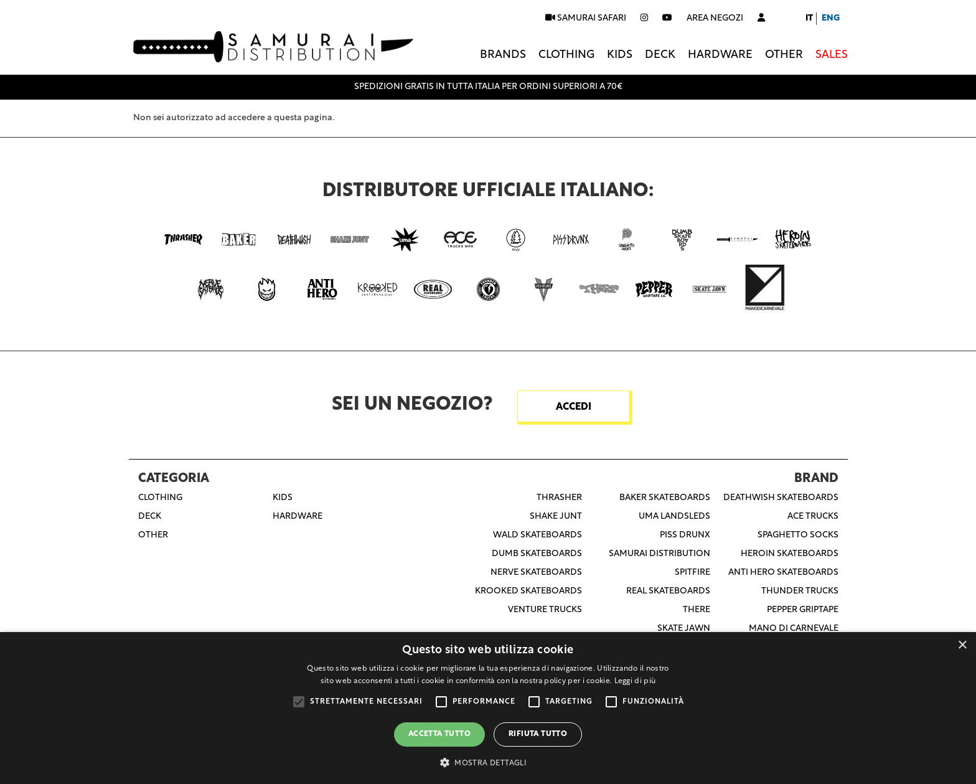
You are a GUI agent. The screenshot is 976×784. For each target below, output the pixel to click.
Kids (619, 55)
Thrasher (559, 498)
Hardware (720, 55)
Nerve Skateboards (536, 572)
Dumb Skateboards (537, 554)
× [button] (962, 645)
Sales (831, 55)
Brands (503, 55)
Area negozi (715, 18)
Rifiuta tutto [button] (538, 734)
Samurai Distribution (659, 554)
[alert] (488, 708)
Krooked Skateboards (528, 591)
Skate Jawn (683, 628)
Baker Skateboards (664, 498)
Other (784, 55)
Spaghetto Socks (798, 535)
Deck (660, 55)
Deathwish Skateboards (780, 498)
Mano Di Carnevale (793, 628)
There (696, 610)
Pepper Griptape (802, 610)
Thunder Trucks (799, 591)
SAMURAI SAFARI (585, 18)
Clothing (566, 55)
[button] (488, 762)
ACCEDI (573, 407)
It (809, 18)
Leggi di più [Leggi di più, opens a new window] (635, 681)
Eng (831, 18)
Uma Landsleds (674, 516)
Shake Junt (556, 516)
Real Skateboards (668, 591)
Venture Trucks (545, 610)
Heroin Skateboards (789, 554)
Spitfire (692, 572)
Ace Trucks (812, 516)
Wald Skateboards (537, 535)
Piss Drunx (685, 535)
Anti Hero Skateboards (783, 572)
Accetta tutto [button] (439, 734)
